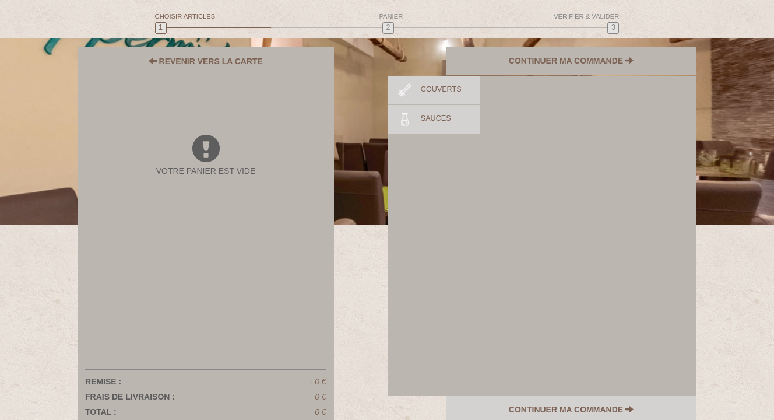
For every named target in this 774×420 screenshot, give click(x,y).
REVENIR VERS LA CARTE (206, 61)
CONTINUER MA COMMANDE (580, 61)
